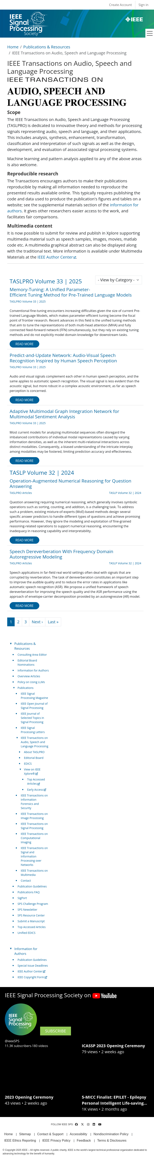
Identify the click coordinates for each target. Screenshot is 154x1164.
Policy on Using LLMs (31, 682)
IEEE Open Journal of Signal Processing (34, 706)
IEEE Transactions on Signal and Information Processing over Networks (34, 856)
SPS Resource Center (31, 915)
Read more (24, 344)
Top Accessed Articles (32, 927)
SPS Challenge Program (33, 904)
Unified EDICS (26, 933)
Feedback (84, 1140)
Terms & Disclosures (112, 1140)
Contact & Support (50, 1134)
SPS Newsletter (27, 909)
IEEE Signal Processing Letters (33, 730)
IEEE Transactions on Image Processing (34, 816)
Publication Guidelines (32, 886)
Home (13, 47)
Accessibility (78, 1134)
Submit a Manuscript (31, 921)
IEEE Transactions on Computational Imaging (34, 838)
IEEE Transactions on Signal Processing (34, 826)
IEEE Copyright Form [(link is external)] (32, 977)
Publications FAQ (29, 892)
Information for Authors (33, 670)
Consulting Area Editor (32, 654)
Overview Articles (29, 676)
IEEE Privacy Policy (56, 1140)
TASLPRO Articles (21, 493)
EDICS (28, 763)
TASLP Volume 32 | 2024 (42, 472)
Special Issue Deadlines (33, 965)
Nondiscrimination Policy (110, 1134)
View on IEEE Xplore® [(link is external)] (32, 771)
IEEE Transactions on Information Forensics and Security (34, 801)
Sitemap (25, 1134)
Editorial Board (34, 758)
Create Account (120, 5)
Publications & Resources (46, 47)
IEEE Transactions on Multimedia (34, 873)
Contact (26, 880)
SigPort (22, 898)
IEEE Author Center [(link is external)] (56, 257)
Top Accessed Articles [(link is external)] (36, 781)
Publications (25, 688)
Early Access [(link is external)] (36, 789)
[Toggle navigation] (149, 33)
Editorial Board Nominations (27, 662)
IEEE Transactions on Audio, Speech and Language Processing (34, 742)
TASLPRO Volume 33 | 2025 (46, 281)
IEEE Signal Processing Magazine (34, 696)
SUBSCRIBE (55, 1031)
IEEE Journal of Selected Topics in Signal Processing (32, 718)
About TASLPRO (34, 752)
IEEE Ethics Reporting (20, 1140)
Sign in (143, 5)
